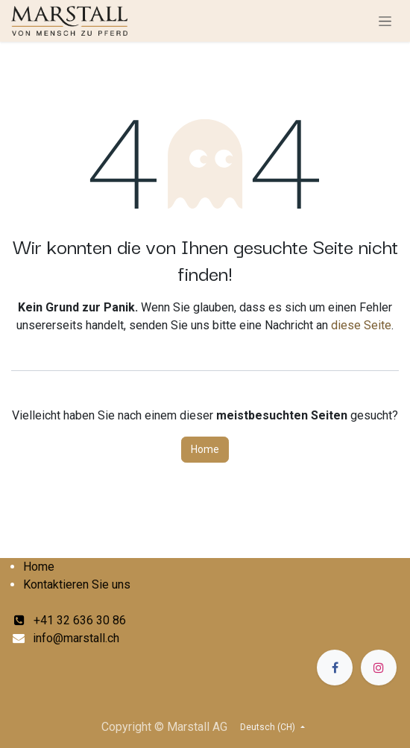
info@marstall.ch (76, 638)
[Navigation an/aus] (385, 21)
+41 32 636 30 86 (70, 620)
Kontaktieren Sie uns (76, 584)
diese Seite (361, 325)
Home (205, 449)
